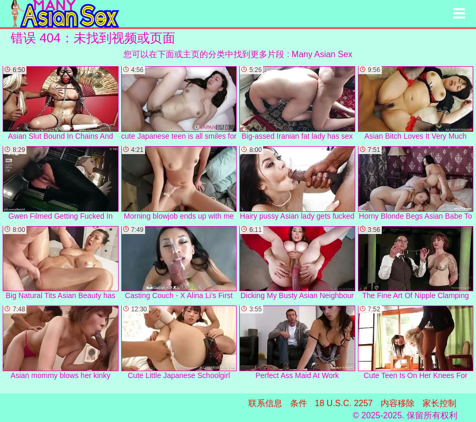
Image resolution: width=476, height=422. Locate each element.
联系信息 (265, 403)
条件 (298, 403)
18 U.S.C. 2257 (344, 403)
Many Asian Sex (322, 54)
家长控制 (439, 403)
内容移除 (398, 403)
